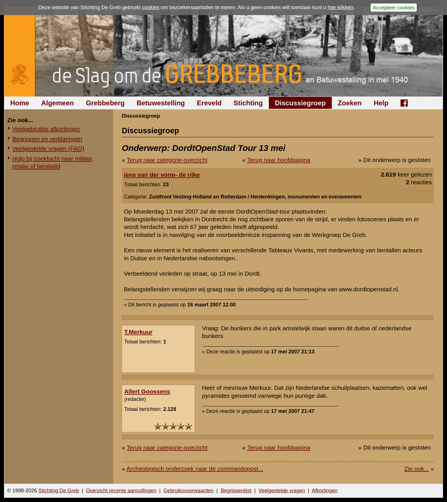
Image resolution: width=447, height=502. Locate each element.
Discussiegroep (300, 103)
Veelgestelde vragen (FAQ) (48, 148)
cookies (150, 7)
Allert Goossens (147, 391)
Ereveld (209, 103)
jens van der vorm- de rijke (162, 174)
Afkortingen (325, 490)
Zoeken (350, 103)
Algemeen (57, 103)
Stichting (248, 103)
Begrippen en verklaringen (47, 139)
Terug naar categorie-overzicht (167, 160)
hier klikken (340, 7)
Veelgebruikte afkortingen (46, 129)
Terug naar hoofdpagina (278, 160)
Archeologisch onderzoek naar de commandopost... (195, 468)
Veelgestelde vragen (282, 490)
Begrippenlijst (236, 490)
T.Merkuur (138, 332)
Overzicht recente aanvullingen (121, 490)
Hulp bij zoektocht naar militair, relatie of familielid (53, 162)
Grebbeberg (105, 103)
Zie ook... (416, 468)
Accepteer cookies (394, 7)
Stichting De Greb (58, 490)
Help (381, 103)
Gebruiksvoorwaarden (188, 490)
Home (19, 103)
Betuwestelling (161, 103)
